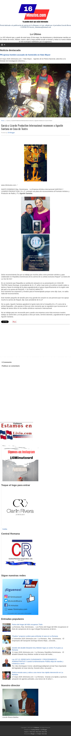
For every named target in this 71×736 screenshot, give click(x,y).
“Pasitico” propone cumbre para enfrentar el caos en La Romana (35, 636)
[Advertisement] (19, 340)
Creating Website (35, 729)
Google (39, 733)
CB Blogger (11, 132)
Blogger (33, 733)
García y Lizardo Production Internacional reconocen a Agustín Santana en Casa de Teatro (32, 127)
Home (2, 120)
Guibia (4, 529)
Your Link (32, 731)
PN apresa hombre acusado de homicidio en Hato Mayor (25, 55)
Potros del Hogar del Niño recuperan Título (27, 624)
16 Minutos (36, 727)
